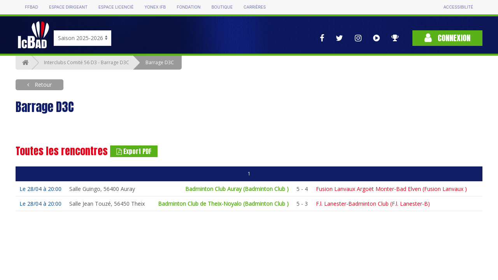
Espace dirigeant (68, 7)
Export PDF (133, 151)
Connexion (447, 38)
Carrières (255, 7)
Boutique (221, 7)
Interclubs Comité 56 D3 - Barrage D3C (86, 62)
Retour (42, 84)
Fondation (188, 7)
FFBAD (31, 7)
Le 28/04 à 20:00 (40, 188)
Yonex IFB (155, 7)
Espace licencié (115, 7)
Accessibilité (458, 7)
